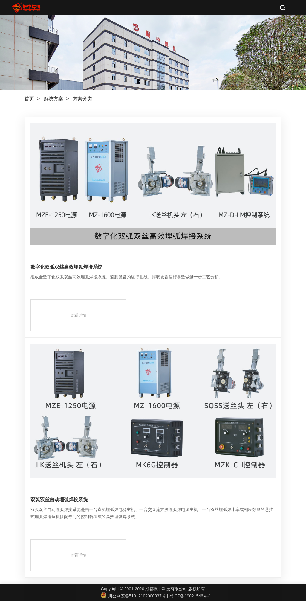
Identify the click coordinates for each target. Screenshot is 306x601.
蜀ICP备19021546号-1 (190, 596)
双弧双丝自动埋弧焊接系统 (59, 499)
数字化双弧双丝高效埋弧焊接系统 (66, 267)
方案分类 (82, 98)
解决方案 (53, 98)
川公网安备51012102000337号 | (135, 596)
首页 (29, 98)
